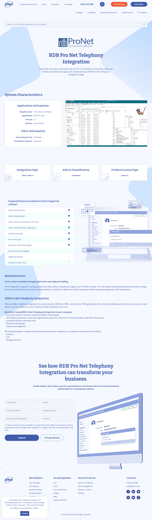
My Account (102, 4)
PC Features (142, 12)
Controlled (91, 12)
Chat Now (138, 4)
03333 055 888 (132, 483)
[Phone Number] (86, 4)
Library (56, 493)
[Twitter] (138, 491)
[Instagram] (128, 497)
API (54, 483)
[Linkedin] (133, 491)
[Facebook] (128, 491)
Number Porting (35, 490)
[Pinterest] (138, 497)
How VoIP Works (59, 490)
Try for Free (119, 4)
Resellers (56, 4)
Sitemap (81, 493)
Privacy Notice (52, 437)
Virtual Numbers (35, 493)
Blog (55, 496)
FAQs (55, 486)
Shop (45, 4)
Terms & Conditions (85, 483)
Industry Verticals (60, 500)
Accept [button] (25, 513)
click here (21, 505)
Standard (79, 12)
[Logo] (9, 4)
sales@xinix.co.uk (133, 486)
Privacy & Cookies (85, 490)
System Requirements (108, 12)
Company (69, 4)
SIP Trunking (34, 486)
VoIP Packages (35, 483)
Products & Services (29, 4)
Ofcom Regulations (85, 486)
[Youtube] (133, 497)
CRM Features (127, 12)
